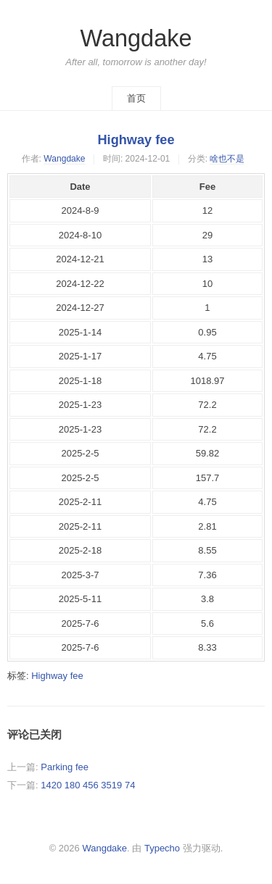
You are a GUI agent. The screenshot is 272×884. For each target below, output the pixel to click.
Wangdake (135, 38)
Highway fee (135, 140)
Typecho (162, 848)
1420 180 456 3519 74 (88, 785)
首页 (136, 98)
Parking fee (64, 767)
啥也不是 (227, 159)
